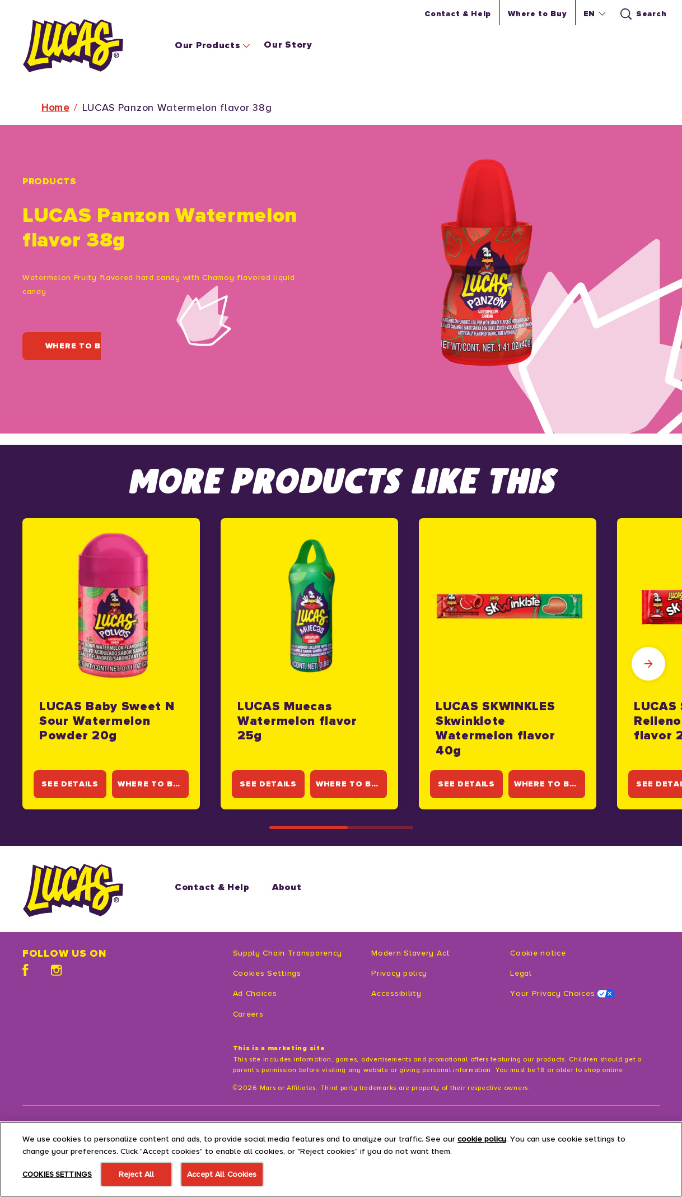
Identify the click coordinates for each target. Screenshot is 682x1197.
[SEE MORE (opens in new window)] (66, 1165)
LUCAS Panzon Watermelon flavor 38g (177, 107)
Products (49, 181)
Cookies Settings (267, 973)
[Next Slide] (648, 664)
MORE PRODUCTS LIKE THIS (341, 481)
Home (55, 107)
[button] (593, 14)
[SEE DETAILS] (72, 784)
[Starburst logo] (81, 890)
